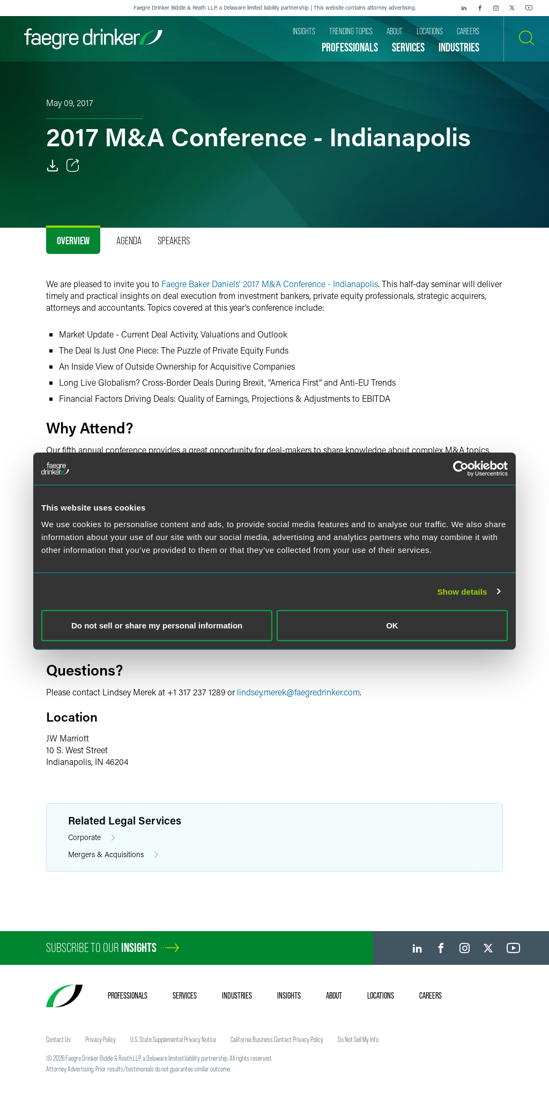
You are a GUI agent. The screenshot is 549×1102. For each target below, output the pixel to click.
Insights (289, 995)
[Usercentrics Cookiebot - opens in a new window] (461, 468)
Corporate (91, 837)
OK (392, 625)
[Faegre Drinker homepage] (93, 38)
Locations (380, 995)
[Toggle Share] (73, 165)
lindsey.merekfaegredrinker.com (298, 692)
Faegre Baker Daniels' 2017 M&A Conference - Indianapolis (269, 283)
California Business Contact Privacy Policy (277, 1039)
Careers (430, 995)
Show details (462, 591)
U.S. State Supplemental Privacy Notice (173, 1039)
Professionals (127, 995)
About (334, 995)
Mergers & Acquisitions (113, 854)
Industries (237, 995)
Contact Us (58, 1039)
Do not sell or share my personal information (156, 625)
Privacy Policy (100, 1039)
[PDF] (52, 165)
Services (185, 995)
